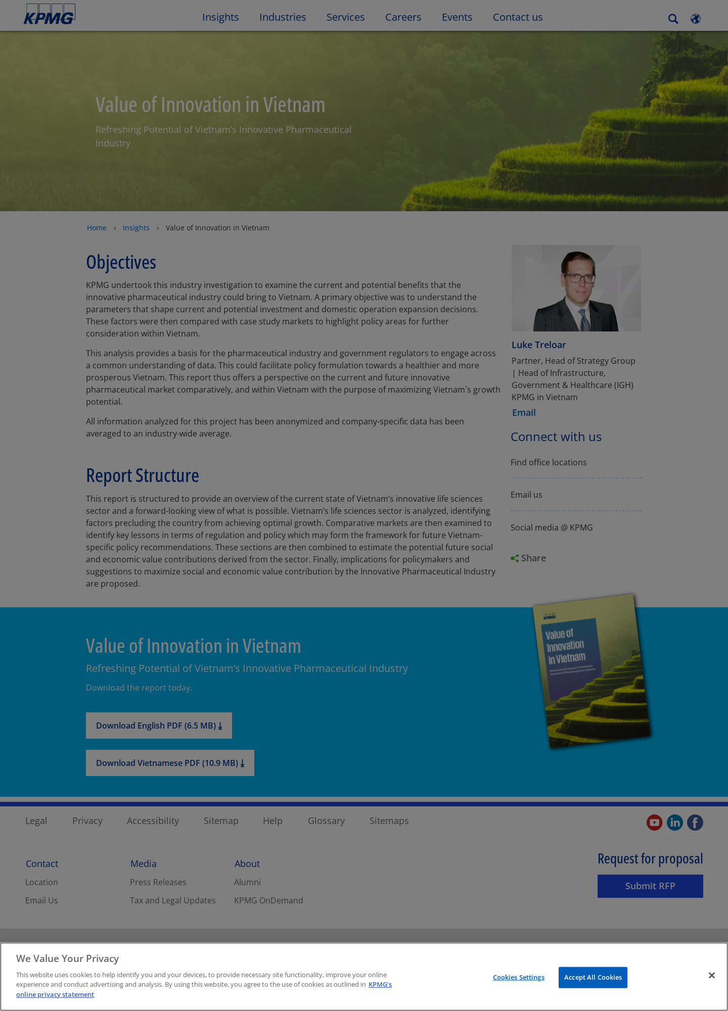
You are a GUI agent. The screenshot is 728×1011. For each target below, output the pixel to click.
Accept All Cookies (593, 987)
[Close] (712, 986)
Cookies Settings (518, 987)
